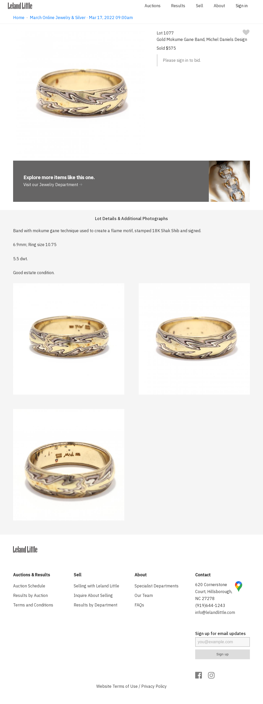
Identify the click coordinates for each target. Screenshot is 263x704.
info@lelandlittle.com (215, 612)
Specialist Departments (157, 585)
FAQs (139, 604)
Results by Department (95, 604)
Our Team (144, 595)
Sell (199, 5)
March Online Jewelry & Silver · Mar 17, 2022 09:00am (81, 17)
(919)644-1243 (210, 605)
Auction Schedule (29, 585)
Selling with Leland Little (96, 585)
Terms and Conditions (33, 604)
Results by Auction (30, 595)
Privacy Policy (154, 686)
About (219, 5)
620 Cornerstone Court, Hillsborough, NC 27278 (213, 591)
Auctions (153, 5)
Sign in (242, 5)
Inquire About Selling (93, 595)
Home (18, 17)
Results (178, 5)
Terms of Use (125, 686)
